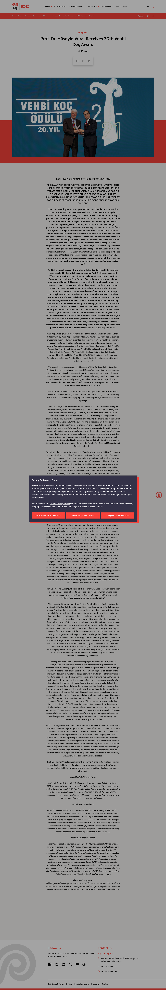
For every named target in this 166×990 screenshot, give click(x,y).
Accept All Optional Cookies (117, 515)
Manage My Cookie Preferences (48, 515)
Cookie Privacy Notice (60, 503)
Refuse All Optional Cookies (83, 515)
